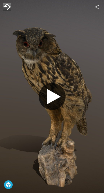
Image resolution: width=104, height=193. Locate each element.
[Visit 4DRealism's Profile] (7, 7)
